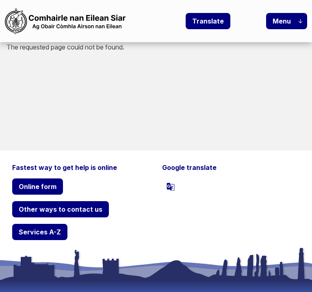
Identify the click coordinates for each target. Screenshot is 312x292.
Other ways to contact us (60, 209)
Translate (208, 21)
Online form (37, 186)
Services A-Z (40, 232)
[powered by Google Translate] (171, 186)
